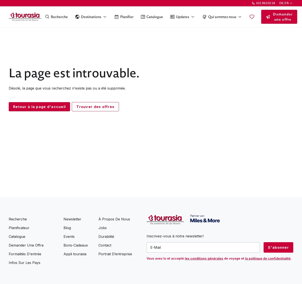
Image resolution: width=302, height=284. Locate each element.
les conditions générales (204, 258)
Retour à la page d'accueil (39, 107)
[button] (286, 3)
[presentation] (180, 270)
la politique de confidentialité (268, 258)
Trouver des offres (95, 107)
